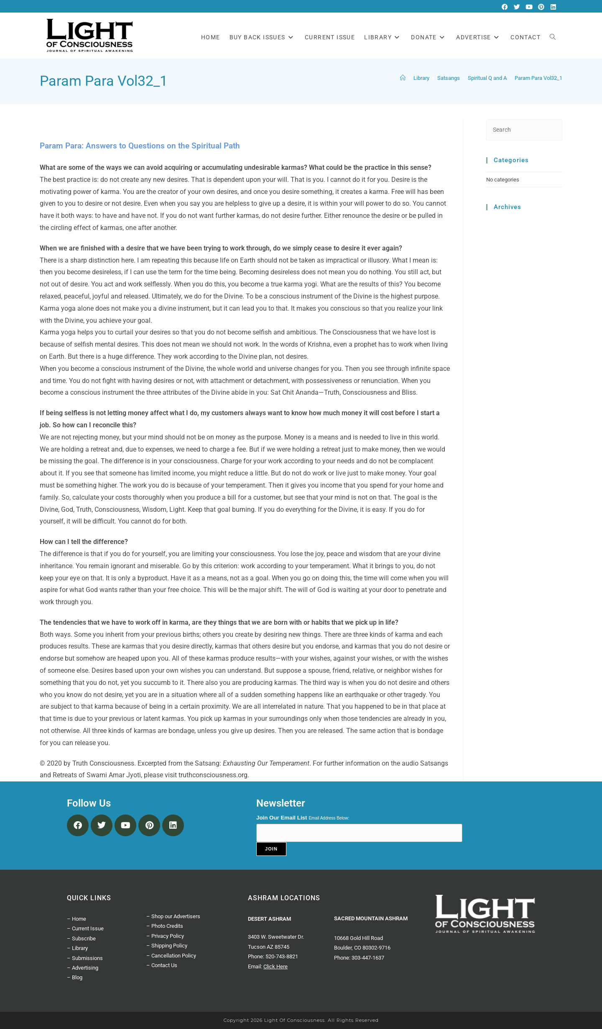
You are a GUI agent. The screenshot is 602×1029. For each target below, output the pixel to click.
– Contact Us (161, 965)
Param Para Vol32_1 (538, 78)
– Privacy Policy (165, 936)
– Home (76, 919)
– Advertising (82, 968)
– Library (77, 948)
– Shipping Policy (166, 945)
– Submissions (85, 958)
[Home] (403, 78)
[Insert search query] (524, 129)
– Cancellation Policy (171, 955)
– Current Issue (85, 928)
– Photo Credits (164, 926)
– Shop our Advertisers (173, 916)
